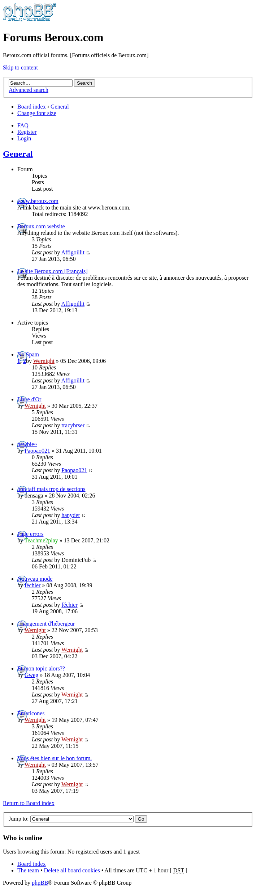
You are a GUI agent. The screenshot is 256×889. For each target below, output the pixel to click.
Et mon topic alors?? (41, 668)
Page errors (30, 534)
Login (24, 138)
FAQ (23, 125)
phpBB (40, 883)
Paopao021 (37, 451)
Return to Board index (29, 803)
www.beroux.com (37, 201)
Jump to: (19, 819)
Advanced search (28, 90)
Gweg (31, 675)
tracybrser (72, 425)
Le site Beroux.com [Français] (52, 271)
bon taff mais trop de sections (51, 489)
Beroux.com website (41, 226)
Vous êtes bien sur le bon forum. (54, 758)
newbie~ (27, 444)
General (60, 106)
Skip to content (20, 67)
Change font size (36, 113)
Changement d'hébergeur (46, 624)
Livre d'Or (29, 399)
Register (26, 132)
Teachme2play (41, 540)
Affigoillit (72, 252)
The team (28, 870)
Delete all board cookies (72, 870)
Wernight (44, 361)
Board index (31, 106)
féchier (32, 585)
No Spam (28, 354)
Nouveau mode (34, 579)
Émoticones (31, 713)
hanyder (70, 515)
